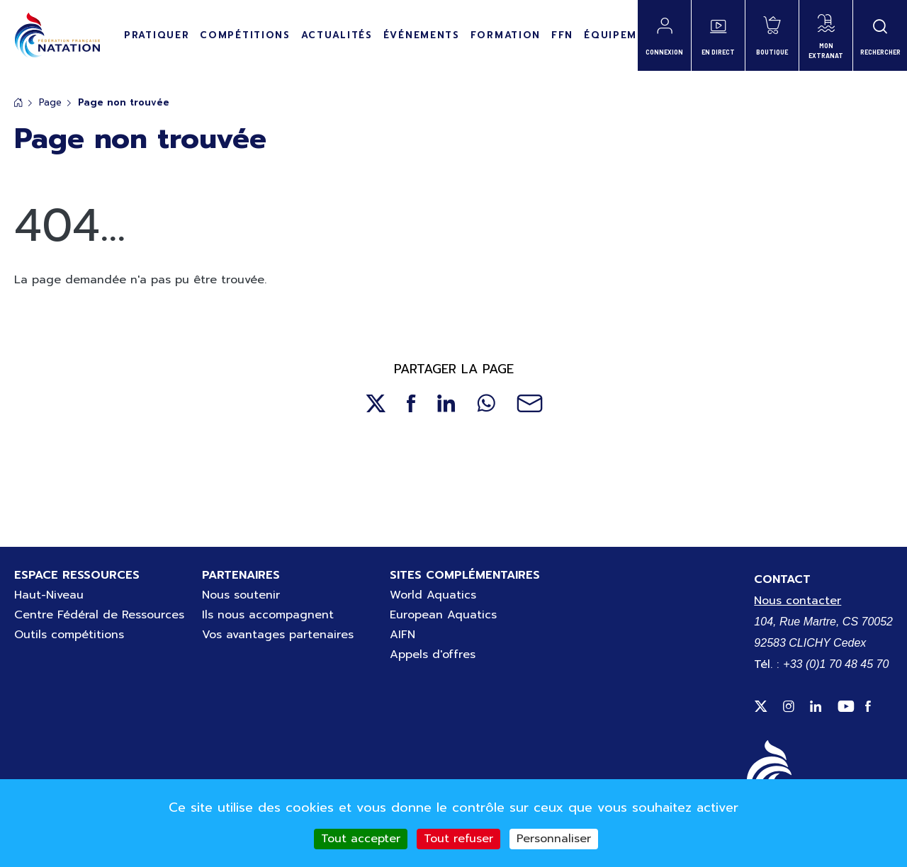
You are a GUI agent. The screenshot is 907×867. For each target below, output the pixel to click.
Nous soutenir (241, 595)
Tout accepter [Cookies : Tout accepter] (360, 838)
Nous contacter (797, 600)
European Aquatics (443, 614)
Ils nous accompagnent (268, 614)
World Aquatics (433, 595)
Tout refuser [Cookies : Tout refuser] (458, 838)
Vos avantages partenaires (278, 634)
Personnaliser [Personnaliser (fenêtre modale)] (554, 838)
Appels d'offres (432, 654)
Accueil (18, 102)
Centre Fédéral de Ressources (99, 614)
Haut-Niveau (49, 595)
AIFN (402, 634)
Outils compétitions (69, 634)
